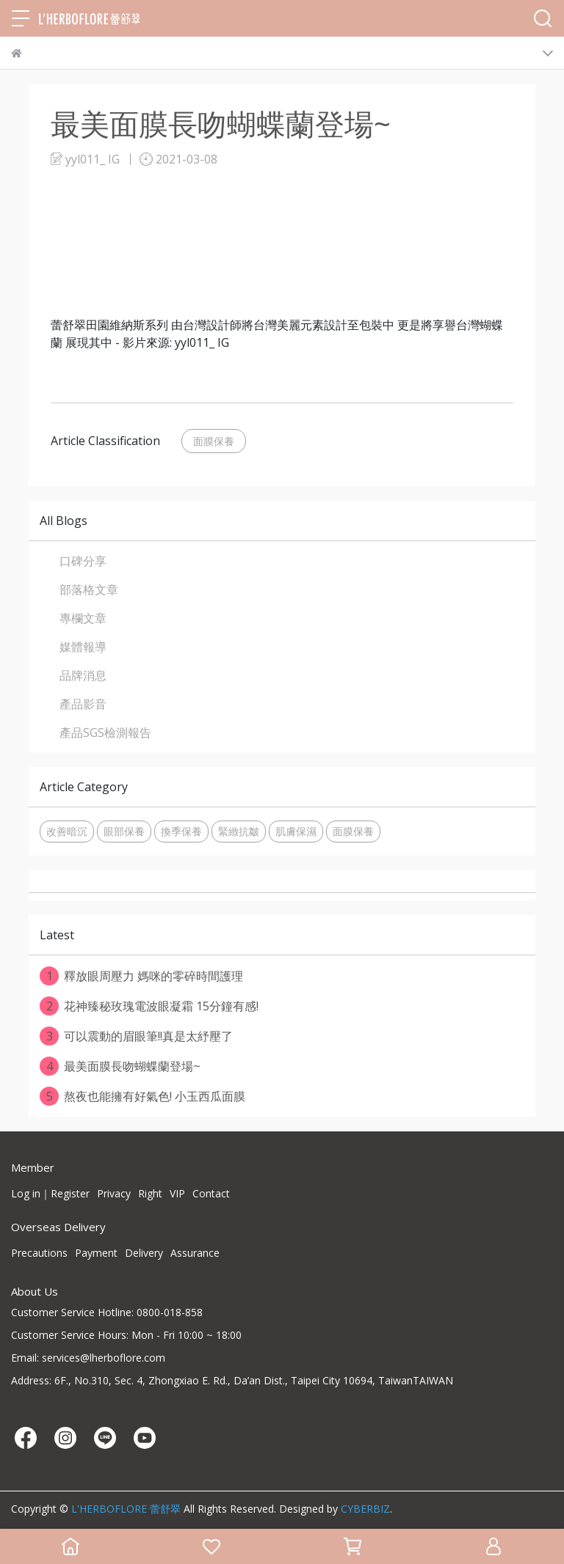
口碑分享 (82, 561)
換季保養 (181, 831)
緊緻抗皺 (238, 831)
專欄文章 (82, 618)
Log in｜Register (50, 1193)
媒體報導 (82, 647)
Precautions (39, 1253)
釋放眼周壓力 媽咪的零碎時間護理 (141, 975)
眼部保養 (124, 831)
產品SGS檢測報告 (105, 732)
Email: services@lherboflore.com (88, 1358)
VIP (177, 1193)
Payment (96, 1253)
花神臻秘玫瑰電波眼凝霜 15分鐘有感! (149, 1006)
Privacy (114, 1193)
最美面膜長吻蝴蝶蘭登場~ (120, 1066)
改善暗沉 (66, 831)
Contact (211, 1193)
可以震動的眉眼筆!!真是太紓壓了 (136, 1036)
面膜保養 (213, 441)
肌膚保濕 (296, 831)
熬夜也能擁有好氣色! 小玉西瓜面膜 (142, 1096)
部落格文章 (88, 589)
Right (150, 1193)
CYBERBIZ (365, 1509)
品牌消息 (82, 675)
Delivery (144, 1253)
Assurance (195, 1253)
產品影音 (82, 704)
